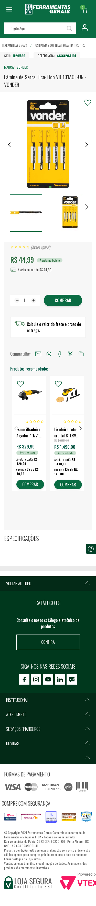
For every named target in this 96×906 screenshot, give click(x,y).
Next (80, 428)
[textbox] (40, 28)
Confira (48, 642)
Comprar (63, 300)
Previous (15, 428)
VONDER (22, 67)
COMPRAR (30, 484)
